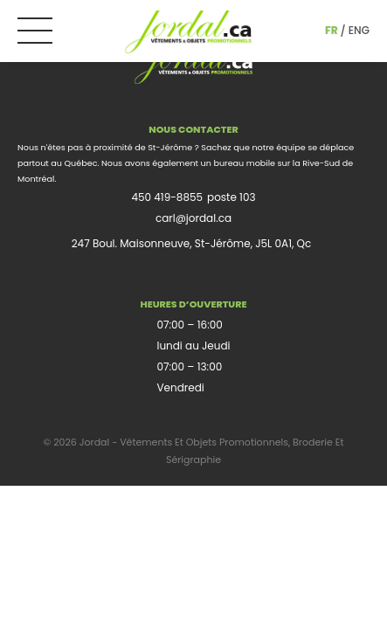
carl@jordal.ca (193, 218)
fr (331, 30)
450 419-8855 (167, 197)
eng (359, 30)
